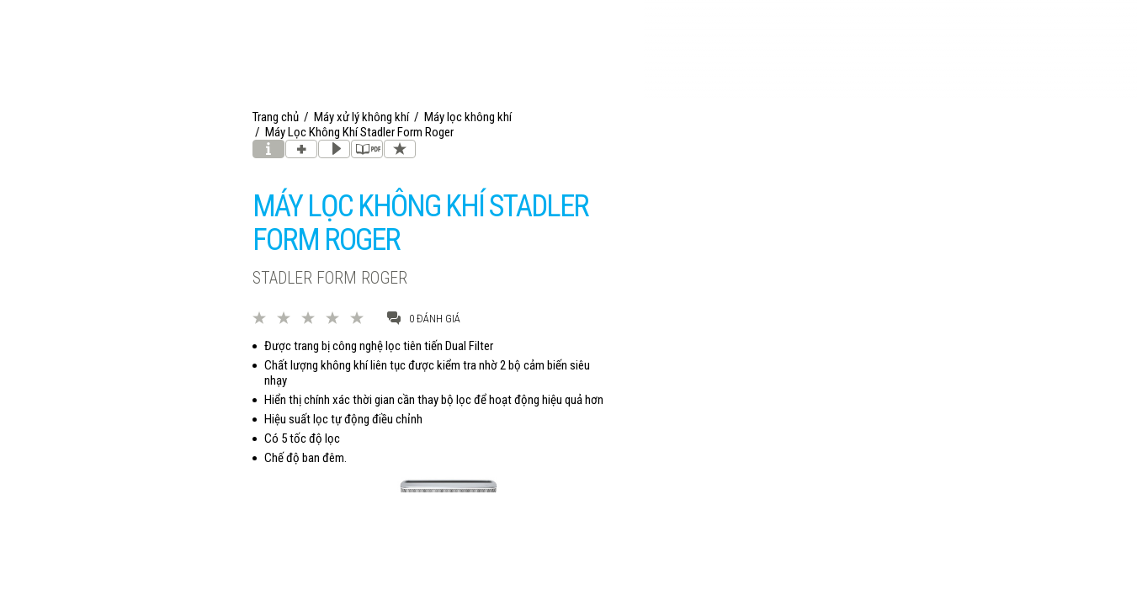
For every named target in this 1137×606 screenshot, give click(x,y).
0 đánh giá (423, 318)
